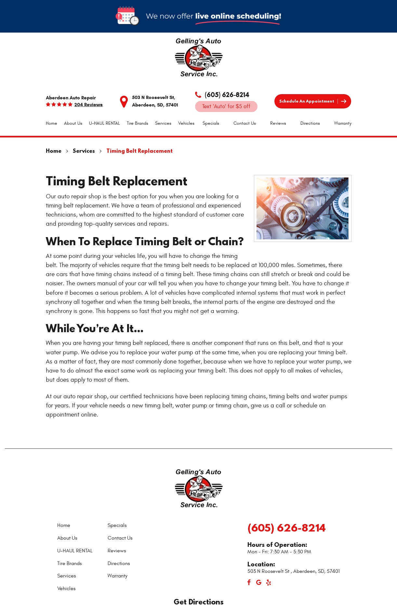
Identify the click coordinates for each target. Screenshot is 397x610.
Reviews (278, 123)
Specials (211, 123)
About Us (73, 123)
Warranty (342, 123)
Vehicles (186, 123)
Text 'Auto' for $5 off (226, 106)
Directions (310, 123)
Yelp (268, 583)
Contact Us (244, 123)
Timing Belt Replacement (139, 150)
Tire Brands (137, 123)
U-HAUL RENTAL (104, 123)
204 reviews (88, 104)
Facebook (249, 583)
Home (51, 123)
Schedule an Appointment (306, 101)
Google (259, 583)
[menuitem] (51, 123)
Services (163, 123)
